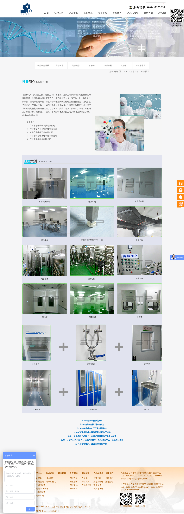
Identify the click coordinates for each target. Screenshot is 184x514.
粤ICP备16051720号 (82, 507)
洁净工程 (134, 72)
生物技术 (145, 72)
